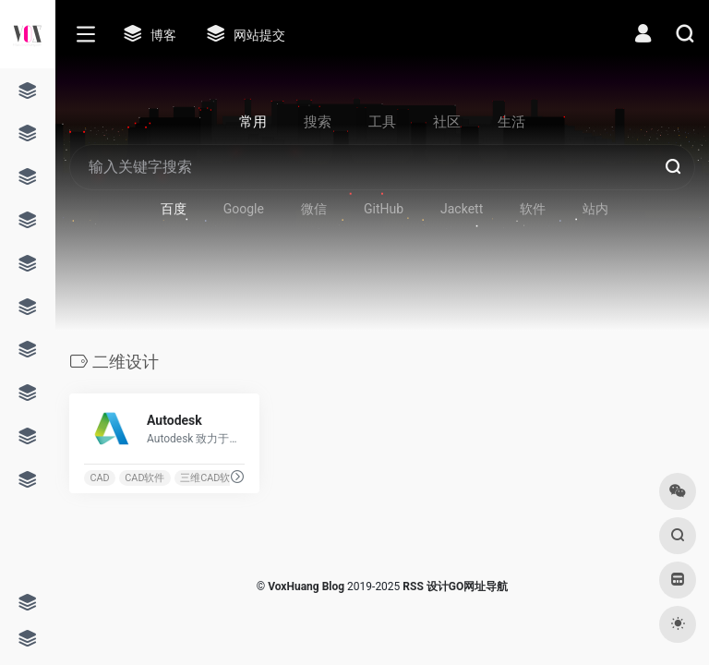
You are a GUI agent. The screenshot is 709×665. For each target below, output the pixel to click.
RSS (413, 586)
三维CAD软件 (210, 478)
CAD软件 (144, 478)
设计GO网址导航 (467, 586)
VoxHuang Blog (306, 586)
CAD (99, 478)
